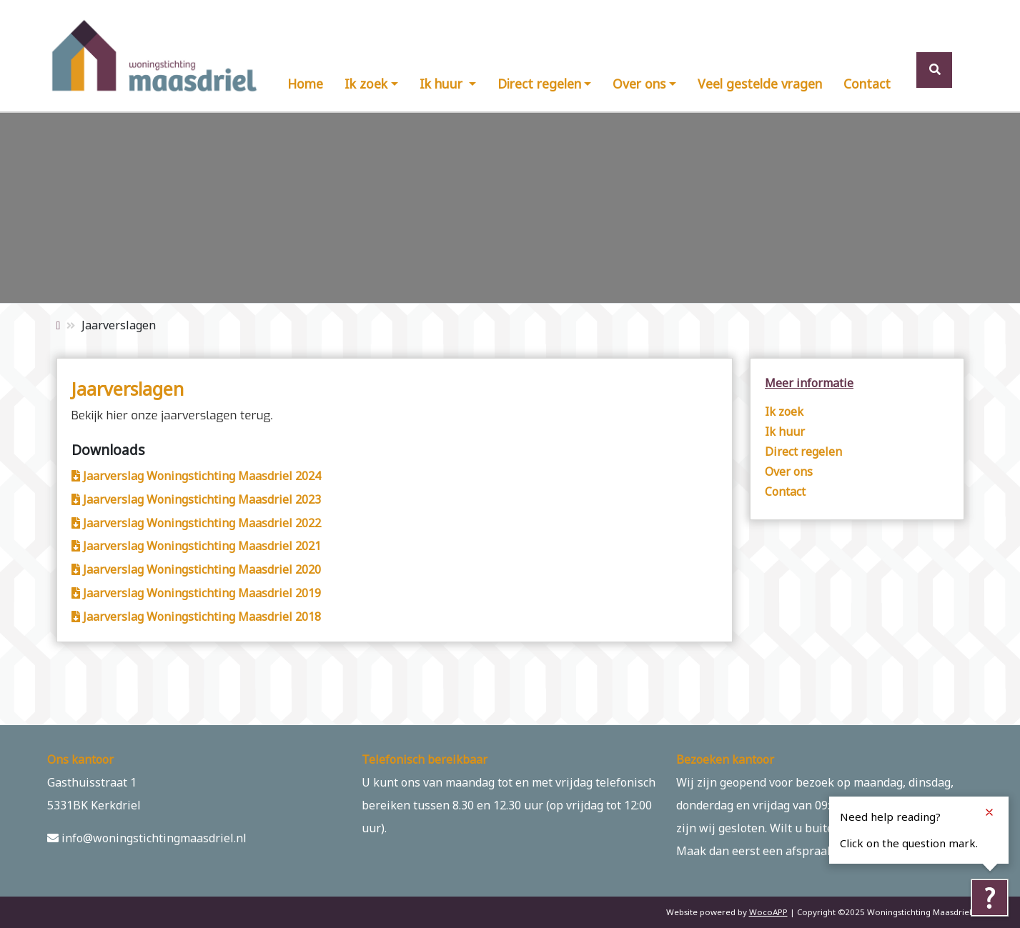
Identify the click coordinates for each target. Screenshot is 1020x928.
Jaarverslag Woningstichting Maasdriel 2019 (196, 593)
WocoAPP (768, 912)
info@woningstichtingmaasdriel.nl (147, 838)
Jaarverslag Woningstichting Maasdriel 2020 (196, 569)
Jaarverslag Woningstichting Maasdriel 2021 (196, 546)
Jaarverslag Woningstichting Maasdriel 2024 (196, 476)
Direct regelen (539, 83)
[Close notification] (989, 812)
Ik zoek (366, 83)
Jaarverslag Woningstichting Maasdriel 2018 (196, 616)
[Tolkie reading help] (990, 898)
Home (305, 83)
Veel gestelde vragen (760, 83)
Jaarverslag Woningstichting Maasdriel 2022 (196, 523)
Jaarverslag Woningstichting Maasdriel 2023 (196, 499)
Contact (867, 83)
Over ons (639, 83)
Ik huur (443, 83)
